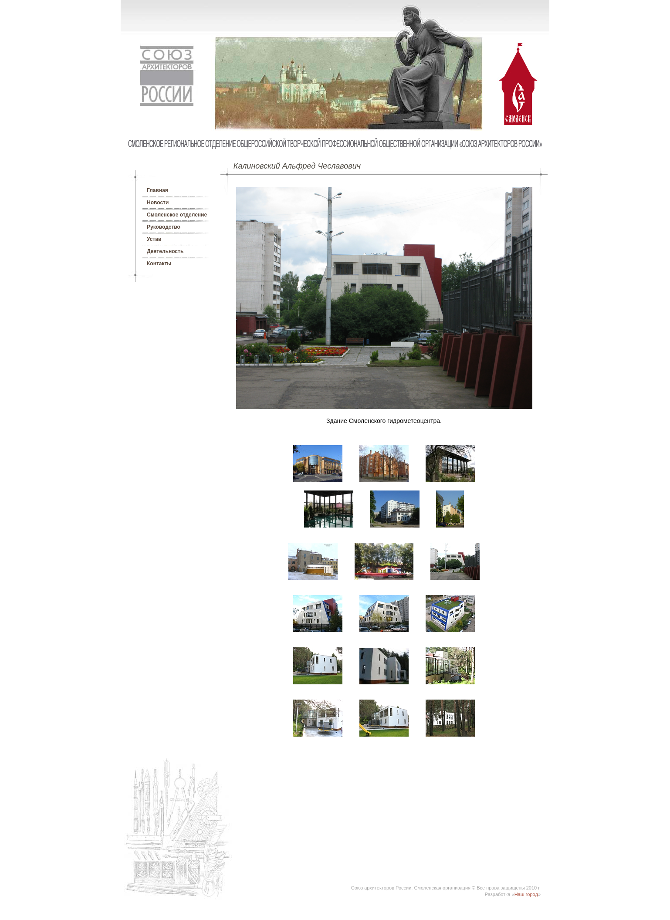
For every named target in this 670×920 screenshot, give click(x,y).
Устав (154, 239)
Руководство (163, 227)
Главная (157, 190)
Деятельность (165, 251)
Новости (158, 203)
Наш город (526, 894)
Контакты (159, 263)
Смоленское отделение (177, 215)
